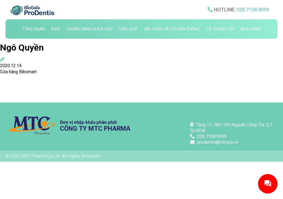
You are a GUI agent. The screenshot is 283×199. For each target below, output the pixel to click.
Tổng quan (33, 29)
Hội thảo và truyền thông (172, 29)
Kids (55, 29)
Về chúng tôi (220, 29)
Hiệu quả (128, 29)
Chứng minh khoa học (90, 29)
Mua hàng (250, 29)
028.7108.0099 (253, 9)
